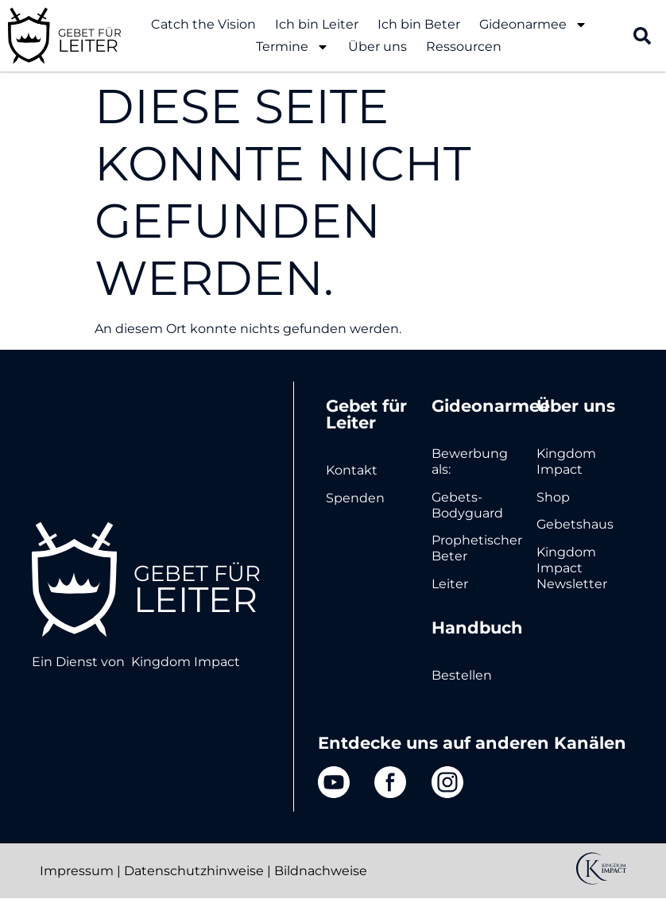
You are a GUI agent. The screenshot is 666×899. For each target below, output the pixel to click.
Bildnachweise (320, 870)
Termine (292, 47)
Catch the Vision (203, 24)
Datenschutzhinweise (194, 870)
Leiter (450, 583)
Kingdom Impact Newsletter (571, 567)
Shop (553, 497)
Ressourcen (463, 46)
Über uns (377, 46)
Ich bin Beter (419, 24)
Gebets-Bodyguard (467, 505)
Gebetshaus (575, 524)
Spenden (355, 498)
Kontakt (352, 470)
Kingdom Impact (185, 661)
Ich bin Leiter (316, 24)
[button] (642, 36)
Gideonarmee (533, 25)
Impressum (77, 870)
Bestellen (462, 675)
